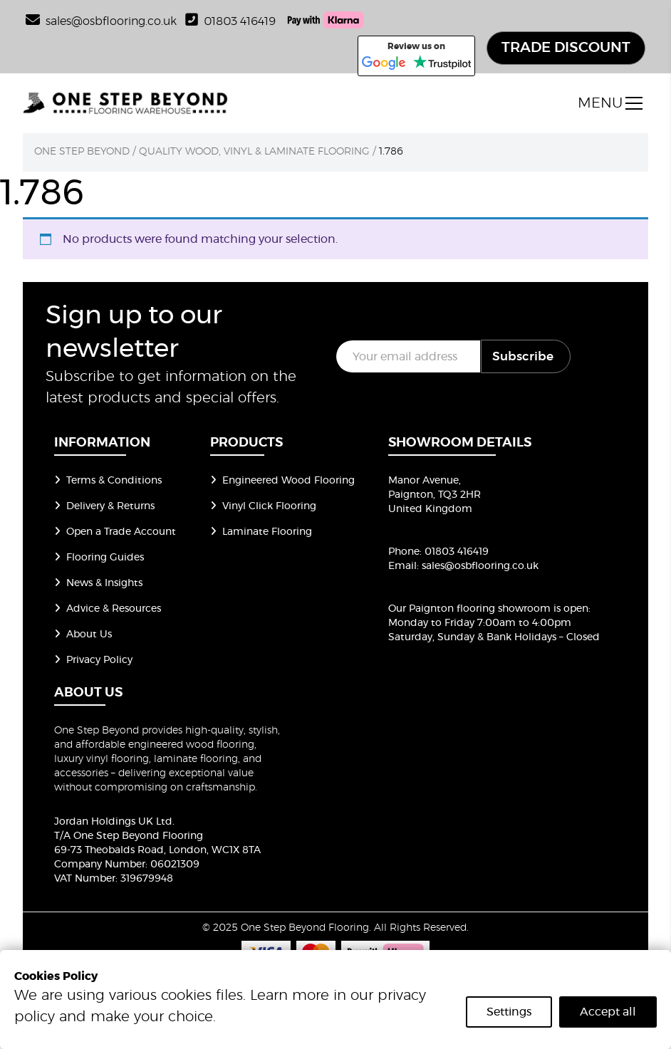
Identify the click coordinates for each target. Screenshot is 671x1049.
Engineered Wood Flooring (282, 481)
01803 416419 (230, 21)
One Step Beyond (82, 152)
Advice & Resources (107, 609)
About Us (83, 635)
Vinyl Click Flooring (263, 506)
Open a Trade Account (115, 532)
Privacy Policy (93, 660)
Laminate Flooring (261, 532)
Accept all (608, 1012)
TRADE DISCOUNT (565, 48)
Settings (509, 1012)
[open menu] (610, 103)
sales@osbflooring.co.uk (480, 566)
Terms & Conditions (108, 481)
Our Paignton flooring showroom (469, 609)
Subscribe (522, 356)
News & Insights (98, 583)
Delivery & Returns (104, 506)
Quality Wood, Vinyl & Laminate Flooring (254, 152)
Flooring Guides (99, 558)
